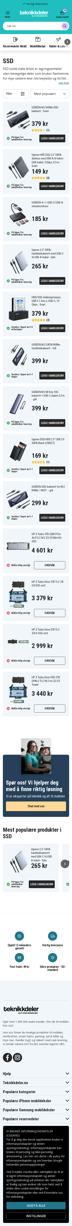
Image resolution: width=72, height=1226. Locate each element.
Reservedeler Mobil (14, 42)
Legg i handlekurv (52, 138)
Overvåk (50, 565)
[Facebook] (7, 1057)
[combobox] (36, 26)
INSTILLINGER (36, 1216)
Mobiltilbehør (38, 42)
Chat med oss (36, 806)
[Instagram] (17, 1057)
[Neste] (67, 42)
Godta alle (36, 1205)
